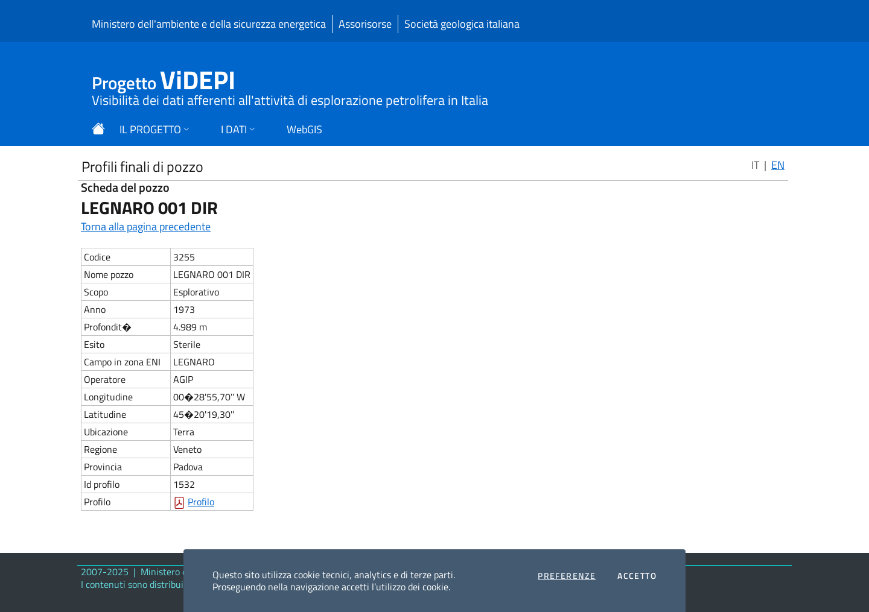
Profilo (201, 501)
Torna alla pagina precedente (146, 226)
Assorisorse (365, 24)
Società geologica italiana (462, 24)
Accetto (637, 576)
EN (778, 165)
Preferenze (567, 576)
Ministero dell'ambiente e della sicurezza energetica (209, 24)
